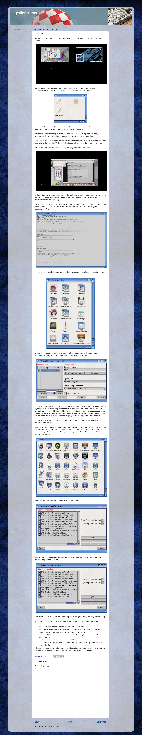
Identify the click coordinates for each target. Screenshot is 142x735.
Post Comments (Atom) (51, 726)
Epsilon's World (27, 13)
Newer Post (39, 722)
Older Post (101, 722)
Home (71, 722)
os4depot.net (62, 88)
